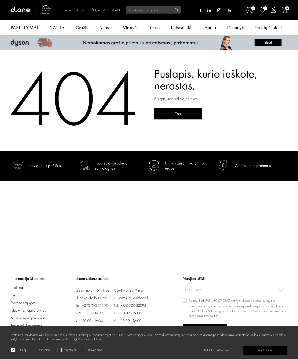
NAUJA (57, 27)
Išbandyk (235, 27)
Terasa (154, 27)
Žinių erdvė (98, 10)
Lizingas (16, 295)
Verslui (116, 10)
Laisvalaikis (182, 27)
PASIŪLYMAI (24, 27)
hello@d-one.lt (100, 297)
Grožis (82, 27)
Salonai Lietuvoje (74, 10)
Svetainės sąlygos (23, 302)
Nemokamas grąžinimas (28, 317)
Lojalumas (17, 287)
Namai (105, 27)
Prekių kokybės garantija (27, 325)
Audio (210, 27)
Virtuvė (130, 27)
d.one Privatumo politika (203, 316)
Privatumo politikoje (90, 339)
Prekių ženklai (268, 27)
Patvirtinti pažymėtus (216, 350)
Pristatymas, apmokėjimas (28, 310)
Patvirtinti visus (265, 350)
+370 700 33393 (95, 305)
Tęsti (178, 113)
